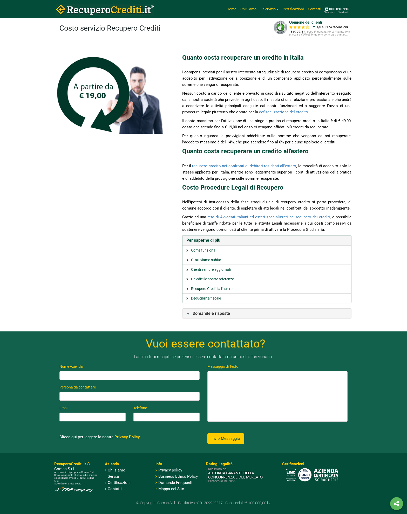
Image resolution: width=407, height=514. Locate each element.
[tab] (266, 240)
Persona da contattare (77, 387)
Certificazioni (293, 9)
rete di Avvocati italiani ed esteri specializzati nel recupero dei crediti (268, 217)
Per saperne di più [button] (203, 240)
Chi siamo (116, 470)
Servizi (113, 476)
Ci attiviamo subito (206, 260)
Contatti (314, 9)
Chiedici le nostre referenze (212, 279)
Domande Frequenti (173, 482)
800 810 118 (337, 9)
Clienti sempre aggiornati (211, 269)
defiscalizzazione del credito (283, 112)
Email (63, 408)
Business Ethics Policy (176, 476)
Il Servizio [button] (270, 9)
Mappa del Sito (169, 489)
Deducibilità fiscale (206, 298)
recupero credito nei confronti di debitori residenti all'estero (244, 166)
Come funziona (203, 250)
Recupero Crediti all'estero (212, 289)
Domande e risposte (208, 313)
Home (231, 9)
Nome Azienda (71, 366)
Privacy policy (168, 470)
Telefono (140, 408)
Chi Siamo (248, 9)
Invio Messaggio (226, 438)
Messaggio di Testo (222, 366)
